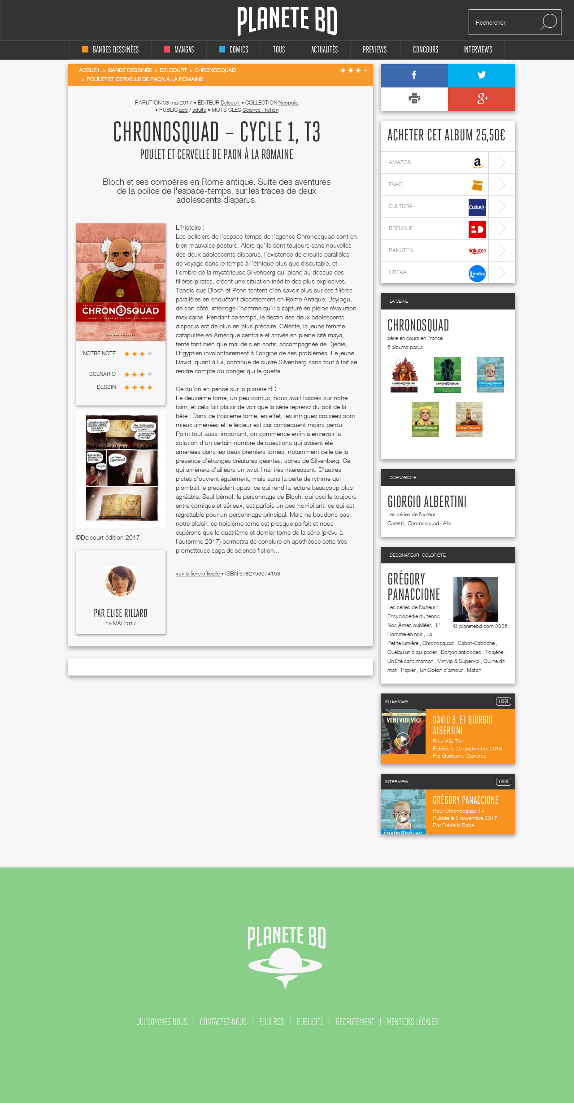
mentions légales (412, 1022)
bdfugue (437, 229)
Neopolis (288, 102)
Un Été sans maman (410, 661)
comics (233, 50)
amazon (437, 163)
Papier (408, 670)
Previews (375, 50)
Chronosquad (418, 326)
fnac (437, 185)
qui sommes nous (161, 1022)
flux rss (271, 1022)
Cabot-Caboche (476, 643)
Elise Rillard (127, 614)
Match (474, 670)
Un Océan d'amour (441, 670)
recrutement (355, 1022)
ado (183, 109)
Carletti (395, 523)
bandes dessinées (110, 50)
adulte (199, 109)
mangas (179, 50)
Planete (287, 21)
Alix (447, 523)
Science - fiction (260, 109)
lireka (437, 273)
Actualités (324, 50)
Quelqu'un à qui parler (412, 652)
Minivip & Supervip (458, 661)
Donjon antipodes (461, 652)
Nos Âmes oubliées (409, 625)
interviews (477, 50)
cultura (437, 207)
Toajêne (494, 652)
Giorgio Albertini (427, 502)
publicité (310, 1022)
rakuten (437, 251)
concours (426, 50)
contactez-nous (223, 1022)
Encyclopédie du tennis (413, 616)
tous (279, 50)
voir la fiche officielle (198, 573)
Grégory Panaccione (413, 587)
